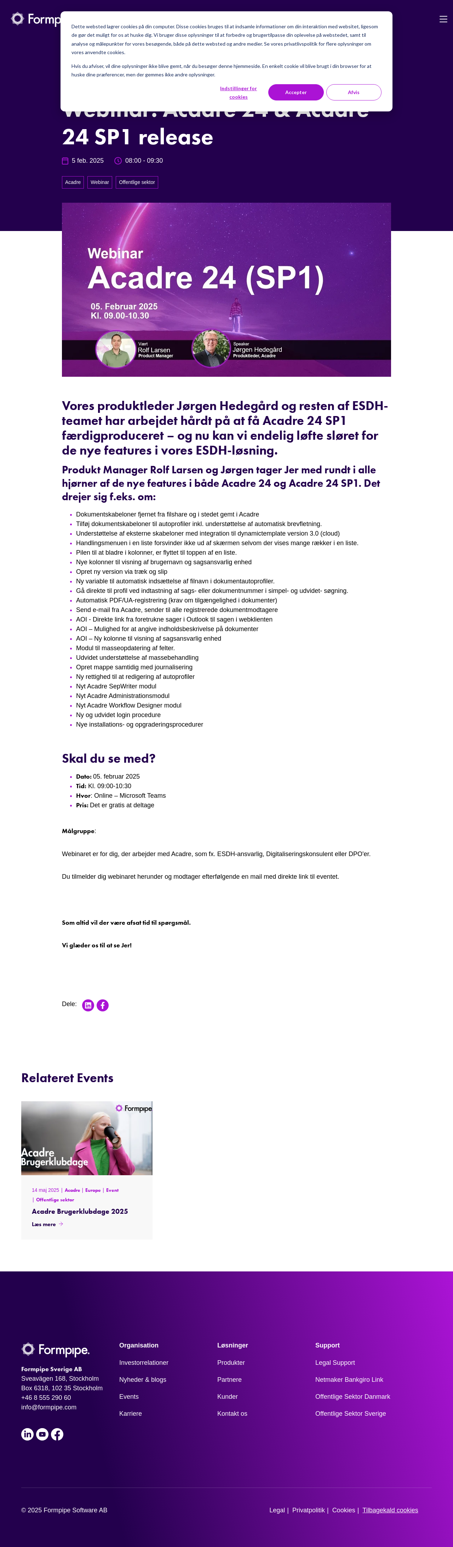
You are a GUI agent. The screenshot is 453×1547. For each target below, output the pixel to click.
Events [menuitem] (129, 1396)
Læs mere (44, 1224)
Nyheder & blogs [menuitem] (142, 1379)
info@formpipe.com (48, 1407)
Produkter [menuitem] (231, 1362)
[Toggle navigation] (443, 19)
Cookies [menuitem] (343, 1510)
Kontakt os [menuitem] (232, 1413)
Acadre (73, 182)
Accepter (296, 92)
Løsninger (232, 1345)
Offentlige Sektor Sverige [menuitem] (350, 1413)
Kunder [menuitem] (227, 1396)
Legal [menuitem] (277, 1510)
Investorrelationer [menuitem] (143, 1362)
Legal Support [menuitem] (335, 1362)
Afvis (354, 92)
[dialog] (226, 61)
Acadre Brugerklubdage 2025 (80, 1211)
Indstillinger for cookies (238, 92)
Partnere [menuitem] (229, 1379)
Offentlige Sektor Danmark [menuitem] (352, 1396)
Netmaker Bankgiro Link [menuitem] (349, 1379)
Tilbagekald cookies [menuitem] (390, 1510)
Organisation (139, 1345)
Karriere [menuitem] (130, 1413)
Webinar (100, 182)
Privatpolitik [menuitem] (308, 1510)
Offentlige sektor (137, 182)
